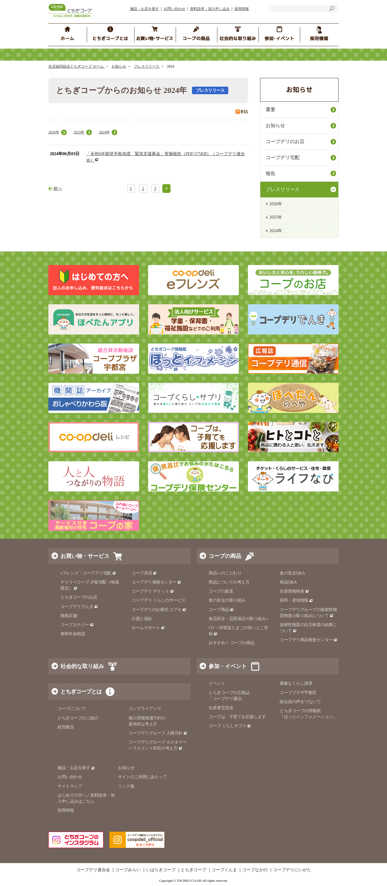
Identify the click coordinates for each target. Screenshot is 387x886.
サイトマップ (69, 786)
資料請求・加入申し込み (210, 9)
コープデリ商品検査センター (309, 640)
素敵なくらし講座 (296, 683)
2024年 (104, 132)
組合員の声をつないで (300, 701)
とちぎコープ (193, 870)
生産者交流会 (221, 707)
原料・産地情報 (296, 600)
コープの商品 (225, 556)
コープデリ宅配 (283, 157)
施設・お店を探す (144, 9)
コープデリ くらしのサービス (159, 600)
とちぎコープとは (81, 692)
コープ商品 (221, 609)
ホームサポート (148, 627)
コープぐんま (224, 870)
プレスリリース (147, 66)
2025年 (78, 132)
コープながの (255, 870)
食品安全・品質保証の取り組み (240, 618)
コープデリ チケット (153, 591)
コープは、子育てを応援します (237, 717)
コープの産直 (221, 591)
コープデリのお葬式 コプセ (159, 609)
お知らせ (119, 66)
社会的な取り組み (82, 666)
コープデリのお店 (285, 141)
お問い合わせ (174, 9)
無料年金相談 (72, 634)
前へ (58, 188)
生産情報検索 (294, 591)
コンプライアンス (144, 708)
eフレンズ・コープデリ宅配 (88, 573)
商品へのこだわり (225, 573)
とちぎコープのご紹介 (77, 718)
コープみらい (128, 870)
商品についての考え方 (229, 582)
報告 (270, 173)
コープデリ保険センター (156, 582)
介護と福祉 (142, 618)
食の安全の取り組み (227, 600)
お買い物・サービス (84, 556)
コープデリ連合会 (93, 870)
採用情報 (241, 9)
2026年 (53, 132)
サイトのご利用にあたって (142, 777)
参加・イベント (228, 666)
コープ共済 (144, 573)
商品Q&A (288, 582)
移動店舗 (68, 615)
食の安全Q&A (292, 573)
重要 (270, 109)
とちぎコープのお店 (78, 597)
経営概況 (65, 727)
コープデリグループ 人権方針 (157, 733)
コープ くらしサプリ (230, 726)
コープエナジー (77, 624)
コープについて (71, 708)
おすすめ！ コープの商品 (232, 643)
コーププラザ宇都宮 (298, 692)
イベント (217, 683)
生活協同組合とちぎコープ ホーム (76, 66)
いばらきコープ (161, 870)
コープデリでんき (79, 606)
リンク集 (126, 786)
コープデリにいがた (292, 870)
